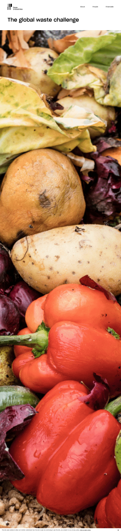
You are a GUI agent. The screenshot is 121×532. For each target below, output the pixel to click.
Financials (109, 7)
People (95, 7)
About (82, 7)
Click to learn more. (85, 530)
